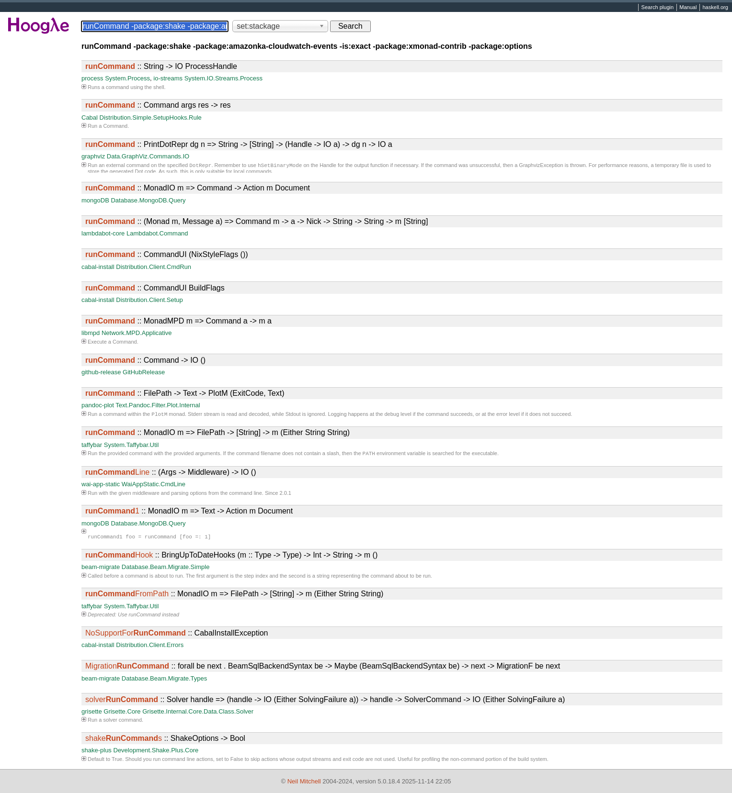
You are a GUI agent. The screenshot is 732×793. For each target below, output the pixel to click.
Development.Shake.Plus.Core (156, 752)
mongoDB (95, 200)
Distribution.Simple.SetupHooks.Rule (151, 117)
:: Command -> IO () (145, 360)
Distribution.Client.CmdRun (153, 266)
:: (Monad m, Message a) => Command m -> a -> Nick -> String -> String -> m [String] (256, 221)
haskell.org (715, 8)
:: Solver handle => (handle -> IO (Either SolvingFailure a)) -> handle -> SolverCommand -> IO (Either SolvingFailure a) (325, 701)
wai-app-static (100, 486)
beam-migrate (100, 568)
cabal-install (97, 266)
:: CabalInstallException (176, 635)
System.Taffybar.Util (131, 445)
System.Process (127, 78)
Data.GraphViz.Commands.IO (148, 156)
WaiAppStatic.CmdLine (153, 486)
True (117, 761)
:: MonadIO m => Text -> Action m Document (189, 513)
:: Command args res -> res (158, 105)
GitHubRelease (144, 372)
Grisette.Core (121, 713)
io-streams (168, 78)
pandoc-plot (97, 405)
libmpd (90, 332)
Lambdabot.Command (157, 233)
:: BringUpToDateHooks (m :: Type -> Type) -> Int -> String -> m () (231, 557)
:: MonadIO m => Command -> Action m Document (197, 188)
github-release (101, 372)
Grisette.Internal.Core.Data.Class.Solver (197, 713)
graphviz (93, 156)
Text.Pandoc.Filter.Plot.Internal (157, 405)
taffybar (91, 445)
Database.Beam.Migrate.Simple (166, 568)
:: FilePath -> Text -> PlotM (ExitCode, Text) (185, 393)
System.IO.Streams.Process (223, 78)
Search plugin (657, 8)
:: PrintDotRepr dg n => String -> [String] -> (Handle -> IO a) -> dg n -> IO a (238, 144)
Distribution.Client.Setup (149, 299)
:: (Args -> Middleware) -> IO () (170, 474)
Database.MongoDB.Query (148, 200)
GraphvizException (541, 166)
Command (115, 126)
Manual (688, 8)
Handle (328, 166)
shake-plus (96, 752)
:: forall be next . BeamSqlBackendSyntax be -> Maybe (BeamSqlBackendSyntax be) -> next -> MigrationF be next (322, 668)
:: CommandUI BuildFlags (155, 288)
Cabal (89, 117)
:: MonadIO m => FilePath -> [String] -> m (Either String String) (217, 433)
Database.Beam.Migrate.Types (164, 680)
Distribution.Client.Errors (149, 646)
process (92, 78)
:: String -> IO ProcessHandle (161, 66)
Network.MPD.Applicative (137, 332)
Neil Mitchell (304, 781)
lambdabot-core (103, 233)
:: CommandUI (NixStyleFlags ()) (166, 254)
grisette (91, 713)
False (236, 761)
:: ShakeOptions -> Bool (165, 740)
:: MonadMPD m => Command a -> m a (178, 321)
